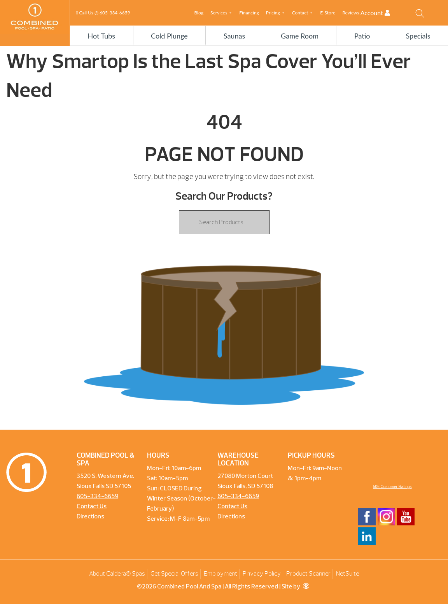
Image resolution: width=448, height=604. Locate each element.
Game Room (299, 36)
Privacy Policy (262, 574)
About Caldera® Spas (117, 574)
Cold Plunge (169, 36)
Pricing (273, 13)
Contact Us (92, 507)
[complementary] (391, 561)
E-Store (327, 13)
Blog (198, 13)
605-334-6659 (115, 13)
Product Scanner (308, 574)
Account (382, 12)
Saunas (234, 36)
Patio (362, 36)
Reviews (350, 13)
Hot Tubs (101, 36)
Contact (300, 13)
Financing (249, 13)
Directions (90, 517)
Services (218, 13)
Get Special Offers (174, 574)
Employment (220, 574)
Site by (295, 587)
